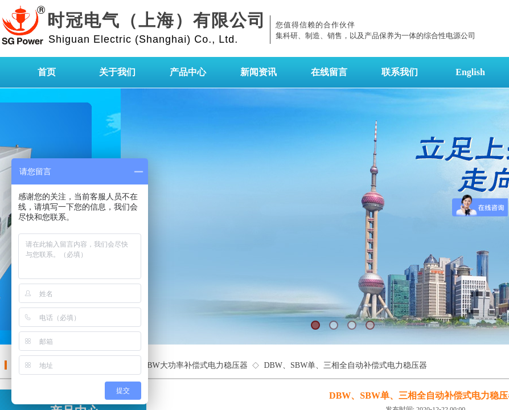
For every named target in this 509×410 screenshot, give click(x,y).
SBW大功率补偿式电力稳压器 (194, 365)
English (470, 72)
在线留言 (329, 72)
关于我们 (117, 72)
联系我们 (399, 72)
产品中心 (188, 72)
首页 (47, 72)
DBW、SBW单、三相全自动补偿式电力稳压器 (345, 365)
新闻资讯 (258, 72)
